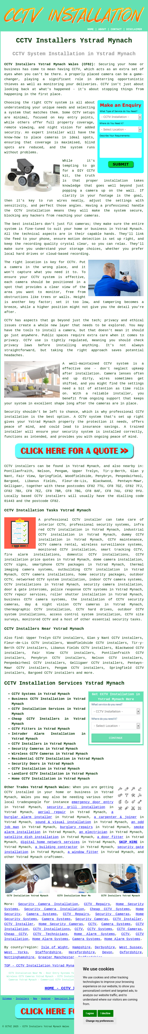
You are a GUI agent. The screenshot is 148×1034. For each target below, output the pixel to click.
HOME (90, 29)
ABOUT (102, 29)
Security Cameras (112, 914)
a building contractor (56, 847)
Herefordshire (82, 952)
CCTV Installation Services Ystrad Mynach (64, 683)
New (35, 998)
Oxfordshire (131, 952)
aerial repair (52, 812)
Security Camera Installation (48, 904)
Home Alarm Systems (94, 934)
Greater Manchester (56, 957)
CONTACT (116, 29)
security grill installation (76, 807)
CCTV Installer (127, 919)
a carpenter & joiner (115, 817)
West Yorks (16, 952)
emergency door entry (92, 802)
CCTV (92, 924)
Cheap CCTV (15, 934)
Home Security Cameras (61, 924)
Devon (107, 952)
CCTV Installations (51, 929)
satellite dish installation (31, 837)
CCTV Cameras (129, 929)
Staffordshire (48, 952)
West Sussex (130, 947)
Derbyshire (105, 947)
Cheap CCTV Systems (110, 909)
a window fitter (83, 852)
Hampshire (81, 947)
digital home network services (50, 842)
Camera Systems (41, 914)
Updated (45, 998)
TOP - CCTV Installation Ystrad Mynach (41, 965)
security (120, 619)
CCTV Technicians (50, 934)
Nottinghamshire (19, 957)
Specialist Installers (68, 998)
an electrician (93, 832)
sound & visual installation (63, 822)
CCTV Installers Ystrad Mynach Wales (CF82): (50, 64)
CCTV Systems (99, 929)
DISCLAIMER (134, 29)
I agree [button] (90, 1013)
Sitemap (7, 998)
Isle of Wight (54, 947)
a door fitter (110, 837)
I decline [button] (105, 1013)
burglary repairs (76, 827)
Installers (22, 998)
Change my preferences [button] (100, 1020)
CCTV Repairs (97, 904)
